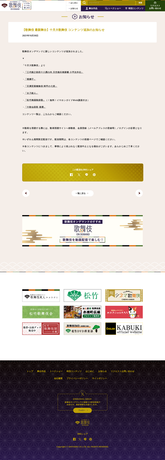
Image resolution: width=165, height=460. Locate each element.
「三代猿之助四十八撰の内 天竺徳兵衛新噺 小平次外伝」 (54, 72)
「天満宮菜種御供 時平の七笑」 (41, 86)
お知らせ (102, 371)
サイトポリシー (99, 378)
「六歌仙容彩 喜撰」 (35, 107)
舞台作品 (41, 371)
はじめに (90, 371)
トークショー (56, 371)
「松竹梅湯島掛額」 (35, 100)
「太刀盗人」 (31, 93)
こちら (46, 114)
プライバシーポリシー (77, 378)
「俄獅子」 (30, 79)
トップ (30, 371)
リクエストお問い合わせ (122, 371)
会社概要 (58, 378)
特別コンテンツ (74, 371)
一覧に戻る (81, 193)
